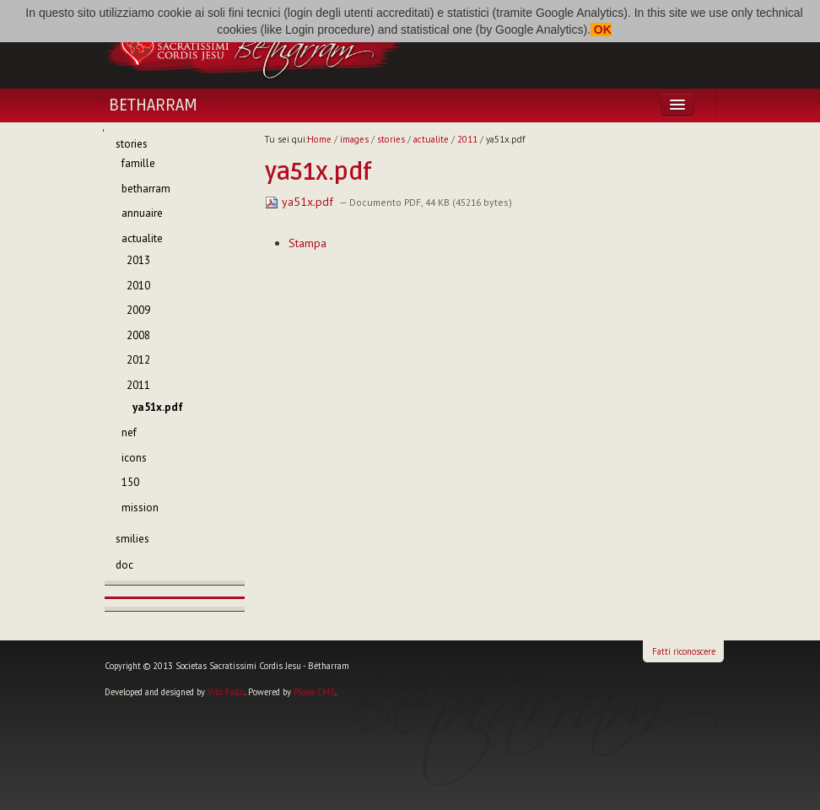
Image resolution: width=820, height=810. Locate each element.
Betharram (153, 105)
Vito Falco (226, 692)
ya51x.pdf (301, 201)
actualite (431, 139)
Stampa (307, 243)
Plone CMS (314, 692)
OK (601, 29)
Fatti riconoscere (683, 651)
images (354, 139)
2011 (467, 139)
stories (391, 139)
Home (319, 139)
